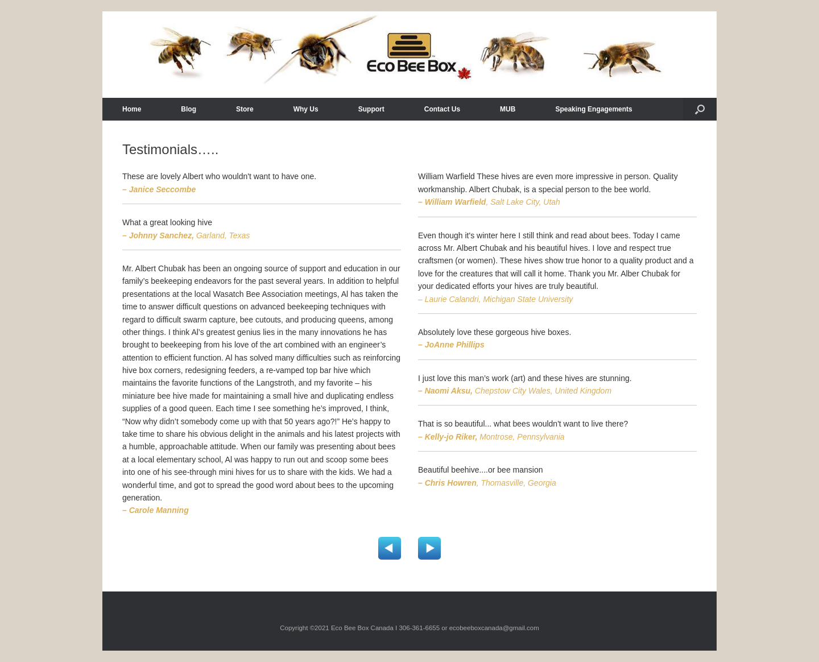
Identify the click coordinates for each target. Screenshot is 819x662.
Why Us (305, 109)
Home (131, 109)
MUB (507, 109)
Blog (188, 109)
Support (371, 109)
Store (245, 109)
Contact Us (442, 109)
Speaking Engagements (593, 109)
